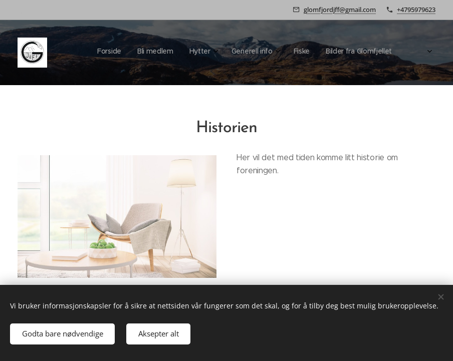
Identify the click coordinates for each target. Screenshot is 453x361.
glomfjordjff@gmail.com (340, 9)
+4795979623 (416, 9)
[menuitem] (300, 52)
